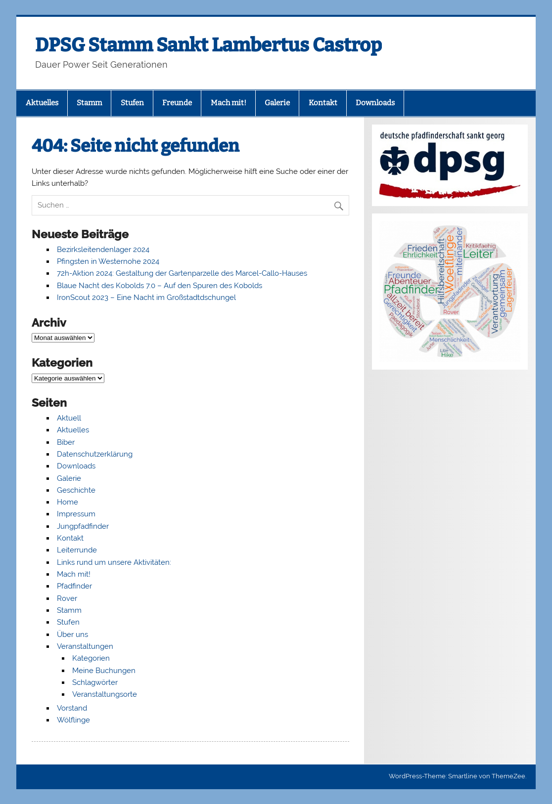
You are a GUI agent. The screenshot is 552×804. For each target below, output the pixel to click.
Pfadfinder (74, 586)
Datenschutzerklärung (95, 454)
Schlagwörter (95, 682)
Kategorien (91, 658)
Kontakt (323, 102)
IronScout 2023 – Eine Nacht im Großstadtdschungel (146, 297)
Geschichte (76, 490)
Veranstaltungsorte (104, 694)
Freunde (177, 102)
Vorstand (72, 708)
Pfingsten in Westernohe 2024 (108, 261)
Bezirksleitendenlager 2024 (103, 249)
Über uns (72, 634)
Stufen (132, 102)
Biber (66, 442)
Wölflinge (73, 720)
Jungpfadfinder (83, 526)
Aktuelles (42, 102)
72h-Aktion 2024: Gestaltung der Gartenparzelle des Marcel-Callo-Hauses (182, 273)
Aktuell (69, 418)
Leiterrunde (77, 550)
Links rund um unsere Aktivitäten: (114, 562)
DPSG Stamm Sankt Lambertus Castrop (208, 45)
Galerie (277, 102)
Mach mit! (228, 102)
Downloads (375, 102)
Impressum (76, 513)
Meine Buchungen (104, 670)
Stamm (89, 102)
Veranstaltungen (85, 646)
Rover (67, 598)
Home (67, 502)
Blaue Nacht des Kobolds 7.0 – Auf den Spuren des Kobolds (159, 285)
